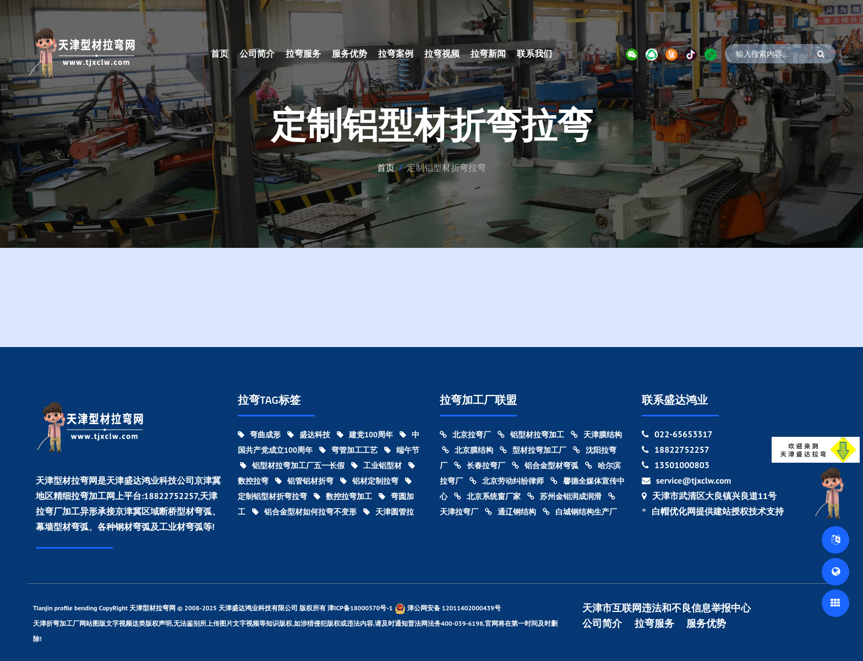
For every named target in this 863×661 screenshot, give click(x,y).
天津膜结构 (596, 435)
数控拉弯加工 (343, 496)
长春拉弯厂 (479, 465)
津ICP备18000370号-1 (360, 608)
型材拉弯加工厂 (533, 450)
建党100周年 (365, 435)
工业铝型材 (376, 465)
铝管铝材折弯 (304, 481)
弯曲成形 (259, 435)
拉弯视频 (442, 53)
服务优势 (349, 53)
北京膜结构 (467, 450)
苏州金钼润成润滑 (564, 496)
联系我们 (534, 53)
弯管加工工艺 (348, 450)
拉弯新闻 (488, 53)
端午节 (401, 450)
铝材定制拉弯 (369, 481)
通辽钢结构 (510, 512)
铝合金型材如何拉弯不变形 (304, 512)
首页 (219, 53)
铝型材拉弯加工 (531, 435)
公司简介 (257, 53)
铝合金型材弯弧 (545, 465)
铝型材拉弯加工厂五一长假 (292, 465)
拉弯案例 (395, 53)
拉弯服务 (303, 53)
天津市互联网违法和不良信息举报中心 (666, 608)
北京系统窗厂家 (487, 496)
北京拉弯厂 (465, 435)
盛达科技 (308, 435)
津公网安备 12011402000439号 (448, 608)
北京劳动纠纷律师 (506, 481)
